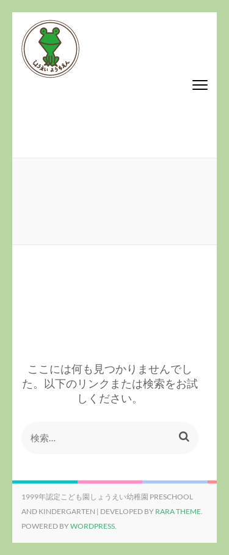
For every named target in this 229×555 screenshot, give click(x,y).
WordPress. (93, 526)
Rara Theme (178, 511)
